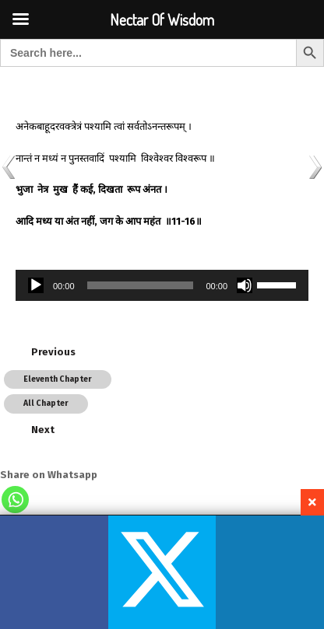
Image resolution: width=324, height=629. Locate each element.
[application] (162, 285)
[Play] (36, 285)
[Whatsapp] (15, 499)
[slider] (140, 285)
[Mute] (244, 285)
